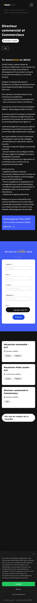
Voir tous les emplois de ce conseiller (16, 417)
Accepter (18, 584)
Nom (8, 275)
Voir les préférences (18, 594)
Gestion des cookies (9, 600)
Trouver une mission (17, 10)
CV (8, 305)
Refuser (18, 589)
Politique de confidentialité (24, 600)
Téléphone (10, 295)
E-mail (9, 285)
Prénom (9, 264)
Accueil (6, 10)
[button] (34, 554)
